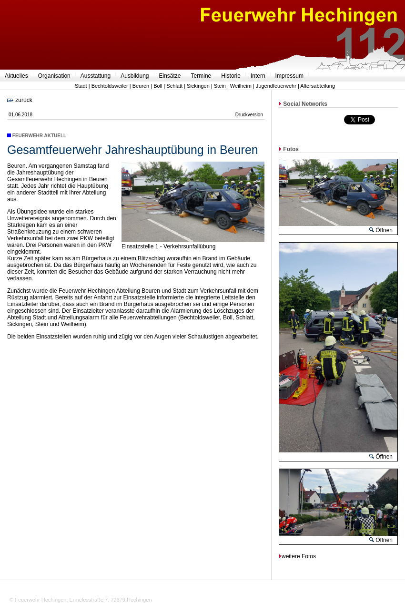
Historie (231, 75)
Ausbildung (135, 75)
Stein (220, 86)
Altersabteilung (317, 86)
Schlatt (174, 86)
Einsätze (170, 75)
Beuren (140, 86)
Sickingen (198, 86)
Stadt (81, 86)
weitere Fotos (297, 556)
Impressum (289, 75)
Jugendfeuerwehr (276, 86)
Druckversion (249, 114)
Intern (258, 75)
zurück (19, 100)
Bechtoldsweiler (109, 86)
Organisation (54, 75)
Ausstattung (96, 75)
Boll (157, 86)
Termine (201, 75)
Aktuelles (16, 75)
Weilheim (241, 86)
